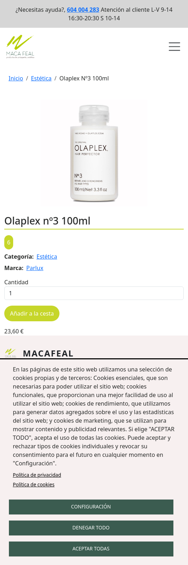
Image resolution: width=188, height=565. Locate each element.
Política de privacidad (37, 474)
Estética (41, 78)
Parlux (34, 268)
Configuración (91, 506)
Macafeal (48, 353)
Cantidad (16, 282)
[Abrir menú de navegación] (174, 47)
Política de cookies (33, 484)
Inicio (16, 78)
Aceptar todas (91, 548)
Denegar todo (90, 527)
